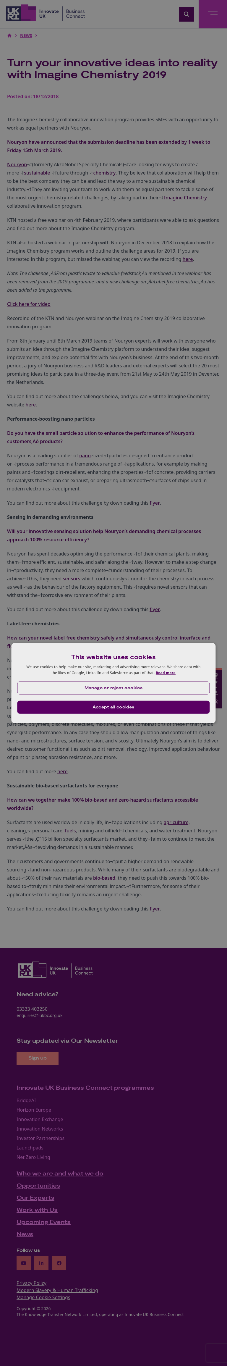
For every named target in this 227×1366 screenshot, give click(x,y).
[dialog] (113, 683)
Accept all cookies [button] (113, 707)
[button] (113, 687)
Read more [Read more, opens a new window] (166, 672)
